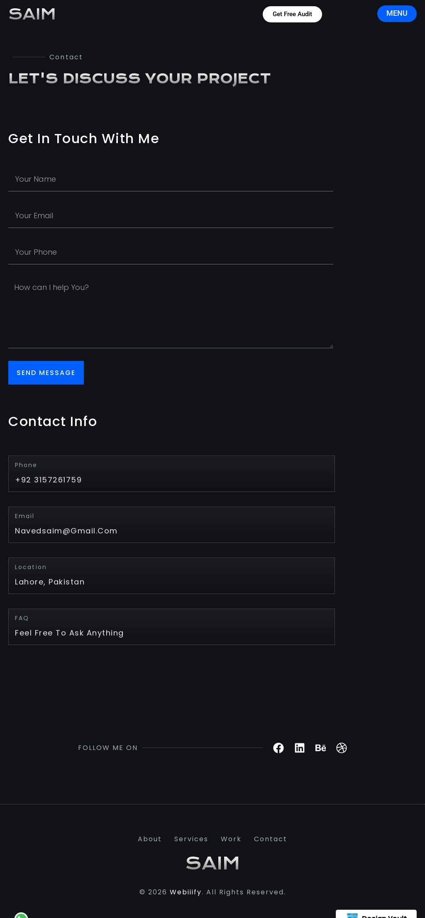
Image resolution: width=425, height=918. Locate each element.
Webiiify (186, 892)
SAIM (32, 14)
